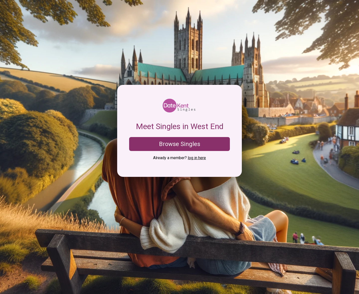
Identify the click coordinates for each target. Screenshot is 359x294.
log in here (197, 157)
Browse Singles (179, 144)
